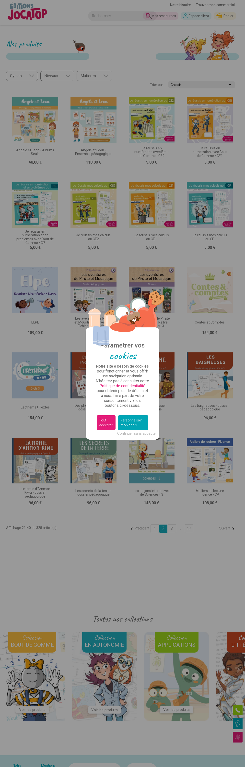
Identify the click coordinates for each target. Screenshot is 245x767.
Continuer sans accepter (137, 433)
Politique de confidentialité (122, 386)
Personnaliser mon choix (131, 422)
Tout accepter (106, 422)
